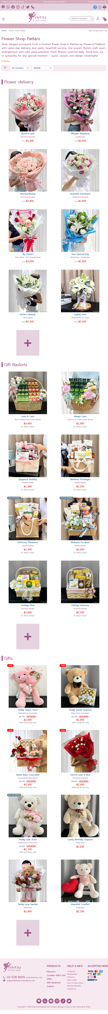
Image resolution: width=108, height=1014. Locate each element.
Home (4, 31)
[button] (104, 18)
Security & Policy (83, 1007)
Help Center (72, 980)
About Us (71, 977)
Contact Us (71, 989)
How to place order (75, 983)
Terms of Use (70, 1007)
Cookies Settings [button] (57, 1007)
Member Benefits (74, 986)
